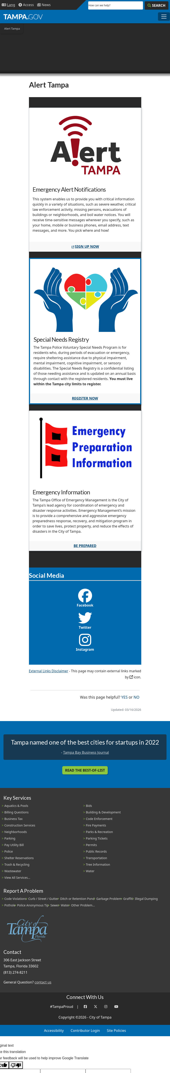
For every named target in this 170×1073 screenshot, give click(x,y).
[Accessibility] (26, 5)
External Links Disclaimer (48, 671)
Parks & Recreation (99, 832)
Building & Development (103, 812)
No (136, 697)
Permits (91, 845)
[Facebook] (85, 1007)
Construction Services (19, 825)
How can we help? (99, 5)
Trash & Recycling (16, 864)
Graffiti (128, 899)
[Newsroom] (43, 5)
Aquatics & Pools (16, 806)
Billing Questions (16, 812)
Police (8, 851)
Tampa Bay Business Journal (86, 752)
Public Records (96, 851)
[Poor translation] (16, 1065)
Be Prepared (85, 545)
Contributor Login (85, 1030)
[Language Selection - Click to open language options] (8, 5)
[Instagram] (106, 1007)
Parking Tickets (97, 838)
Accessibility (54, 1030)
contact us (43, 982)
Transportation (96, 858)
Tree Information (98, 864)
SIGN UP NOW (85, 246)
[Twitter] (95, 1007)
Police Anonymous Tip (33, 905)
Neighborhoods (15, 832)
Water (90, 871)
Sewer (54, 905)
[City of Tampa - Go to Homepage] (23, 17)
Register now (85, 398)
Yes (124, 697)
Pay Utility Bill (14, 845)
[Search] (156, 5)
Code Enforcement (99, 819)
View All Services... (17, 877)
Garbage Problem (108, 899)
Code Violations (15, 899)
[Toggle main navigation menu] (164, 16)
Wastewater (12, 871)
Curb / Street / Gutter (43, 899)
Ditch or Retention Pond (77, 899)
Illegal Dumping (146, 899)
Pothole (9, 905)
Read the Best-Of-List (85, 770)
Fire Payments (96, 825)
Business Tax (13, 819)
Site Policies (116, 1030)
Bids (89, 806)
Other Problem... (83, 905)
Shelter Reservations (19, 858)
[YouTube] (116, 1007)
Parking (9, 838)
